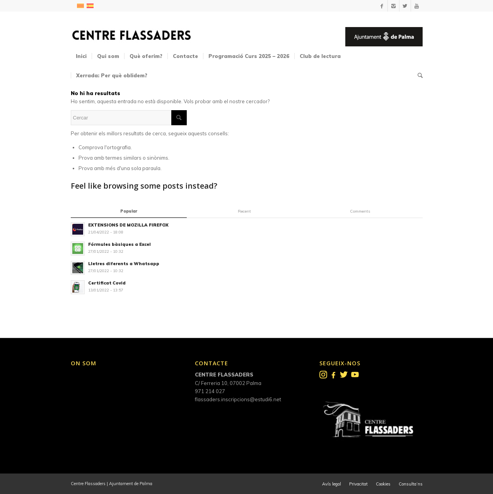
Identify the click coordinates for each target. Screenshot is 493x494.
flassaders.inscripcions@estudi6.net (238, 399)
